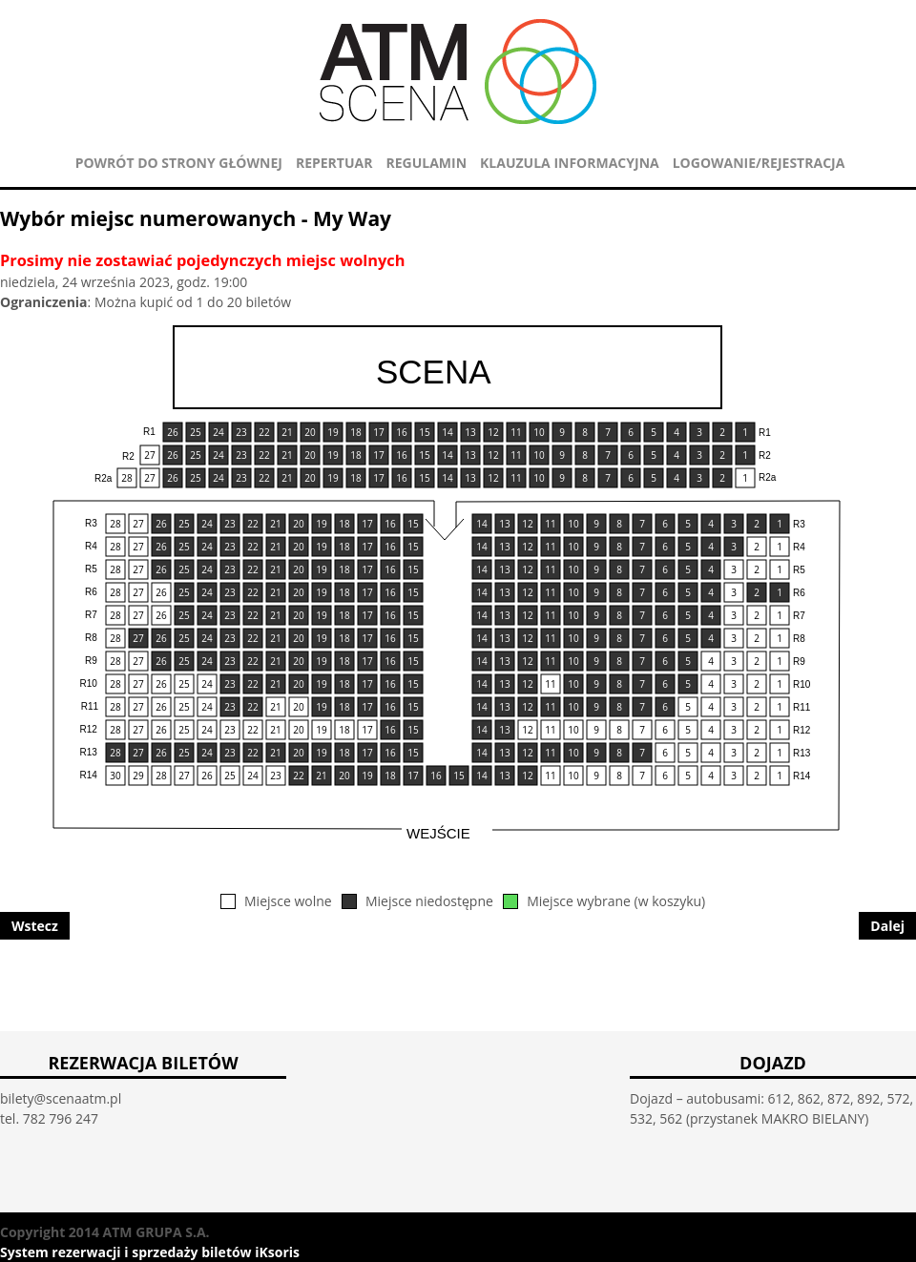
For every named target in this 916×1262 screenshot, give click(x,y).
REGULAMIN (426, 163)
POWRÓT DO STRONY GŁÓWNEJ (178, 163)
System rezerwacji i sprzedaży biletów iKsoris (150, 1252)
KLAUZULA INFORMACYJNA (569, 163)
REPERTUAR (334, 163)
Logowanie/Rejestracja (759, 163)
